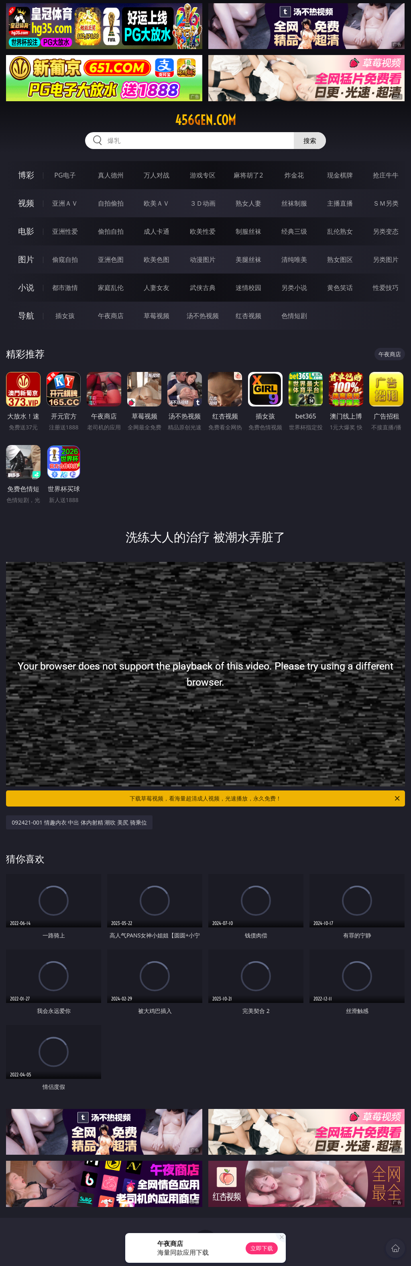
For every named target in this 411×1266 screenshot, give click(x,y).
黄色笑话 (340, 287)
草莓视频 (156, 315)
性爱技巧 (386, 287)
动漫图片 (203, 259)
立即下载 (261, 1248)
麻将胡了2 (248, 175)
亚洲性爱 (65, 231)
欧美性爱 (203, 231)
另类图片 (386, 259)
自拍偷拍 (111, 203)
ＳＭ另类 (386, 203)
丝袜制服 (294, 203)
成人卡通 (156, 231)
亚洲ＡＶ (65, 203)
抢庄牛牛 (386, 175)
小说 (26, 287)
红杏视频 (248, 315)
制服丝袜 (248, 231)
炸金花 (294, 175)
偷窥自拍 (65, 259)
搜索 (309, 140)
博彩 (26, 174)
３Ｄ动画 (203, 203)
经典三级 (294, 231)
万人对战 (156, 175)
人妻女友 (156, 287)
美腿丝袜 (248, 259)
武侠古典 (203, 287)
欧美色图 (156, 259)
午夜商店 (111, 315)
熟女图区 (340, 259)
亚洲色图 (111, 259)
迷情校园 (248, 287)
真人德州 (111, 175)
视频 (26, 203)
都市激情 (65, 287)
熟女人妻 (248, 203)
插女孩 (65, 315)
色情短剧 (294, 315)
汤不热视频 (203, 315)
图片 (26, 259)
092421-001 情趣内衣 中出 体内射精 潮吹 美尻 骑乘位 (79, 822)
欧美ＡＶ (156, 203)
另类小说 (294, 287)
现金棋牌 (340, 175)
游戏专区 (203, 175)
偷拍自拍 (111, 231)
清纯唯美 (294, 259)
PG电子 (64, 175)
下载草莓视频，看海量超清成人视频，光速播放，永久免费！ (265, 798)
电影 (26, 231)
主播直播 (340, 203)
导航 (26, 315)
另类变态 (386, 231)
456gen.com (205, 120)
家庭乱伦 (111, 287)
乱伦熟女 (340, 231)
